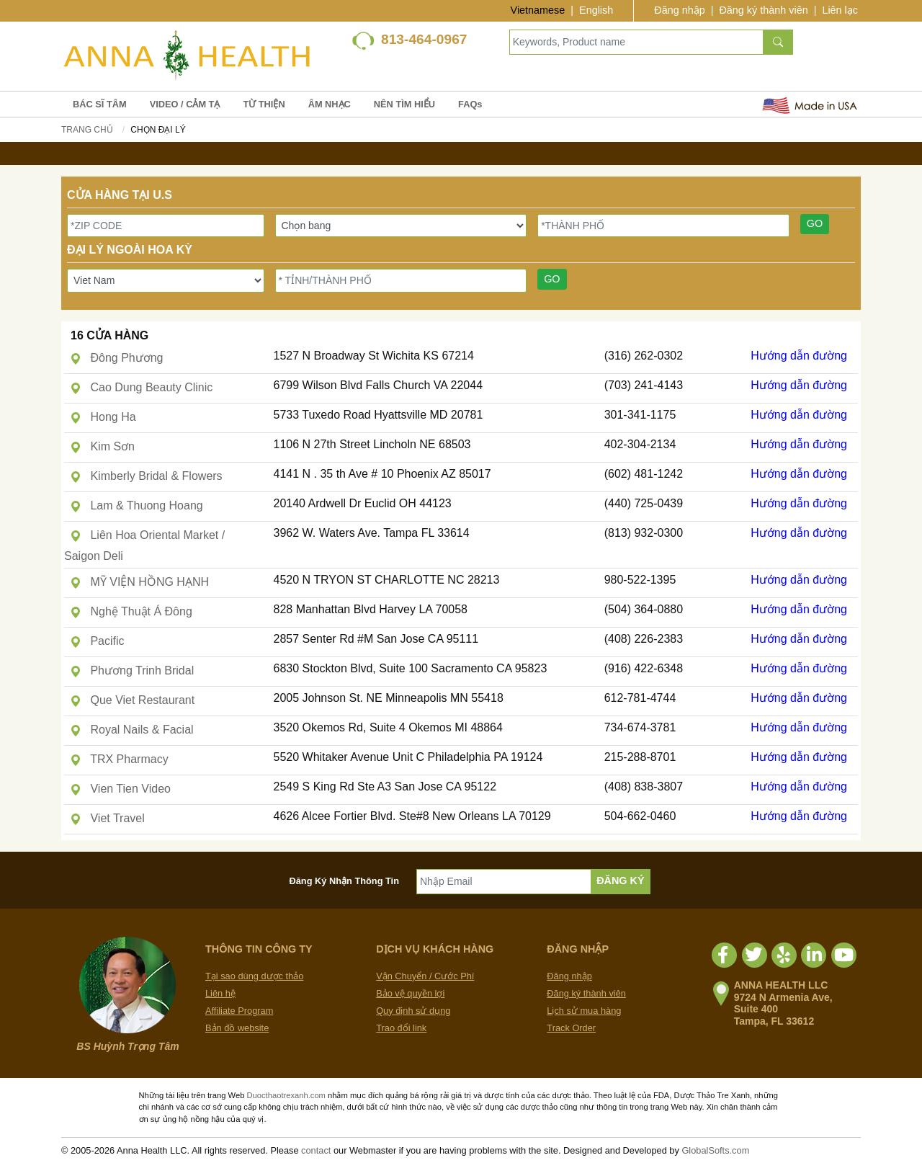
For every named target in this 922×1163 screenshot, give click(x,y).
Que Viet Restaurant (132, 700)
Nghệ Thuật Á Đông (131, 611)
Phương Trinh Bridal (132, 670)
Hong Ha (103, 417)
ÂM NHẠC (329, 104)
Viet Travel (107, 818)
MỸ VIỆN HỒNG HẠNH (139, 582)
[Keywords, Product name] (636, 42)
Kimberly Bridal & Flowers (146, 476)
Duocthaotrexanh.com (285, 1095)
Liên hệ (220, 993)
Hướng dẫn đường (799, 355)
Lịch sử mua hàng (584, 1010)
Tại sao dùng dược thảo (254, 976)
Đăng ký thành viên (763, 10)
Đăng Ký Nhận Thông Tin (345, 880)
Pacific (97, 641)
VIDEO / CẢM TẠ (185, 104)
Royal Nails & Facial (132, 729)
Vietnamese (538, 10)
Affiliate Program (239, 1010)
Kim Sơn (102, 446)
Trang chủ (87, 130)
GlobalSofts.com (715, 1150)
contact (316, 1150)
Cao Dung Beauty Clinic (141, 387)
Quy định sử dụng (413, 1010)
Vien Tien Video (120, 789)
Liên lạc (840, 10)
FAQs (470, 104)
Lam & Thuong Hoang (136, 505)
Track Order (571, 1027)
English (596, 10)
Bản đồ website (237, 1027)
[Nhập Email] (503, 881)
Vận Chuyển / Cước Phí (425, 976)
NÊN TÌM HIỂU (404, 104)
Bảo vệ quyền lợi (410, 993)
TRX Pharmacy (119, 759)
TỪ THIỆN (264, 104)
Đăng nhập (679, 10)
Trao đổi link (401, 1027)
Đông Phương (117, 358)
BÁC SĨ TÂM (100, 104)
